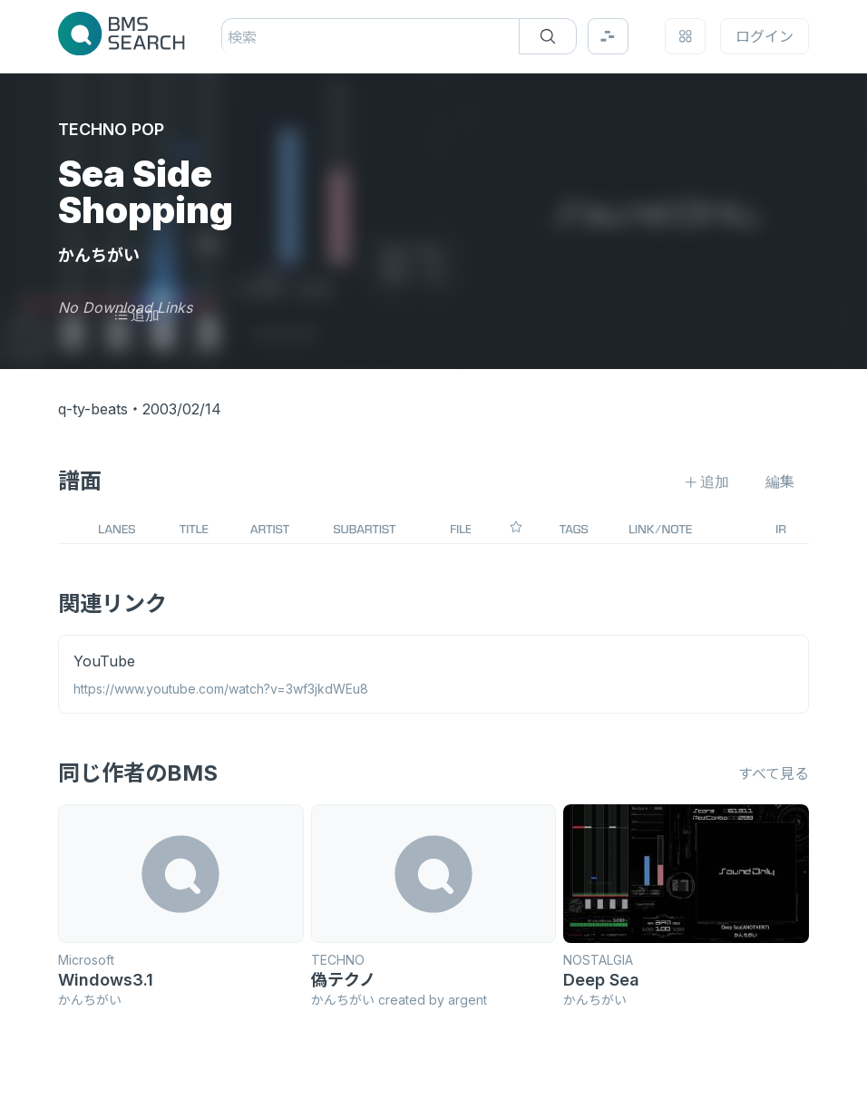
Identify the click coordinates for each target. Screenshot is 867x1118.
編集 (779, 481)
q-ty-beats (93, 409)
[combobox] (230, 37)
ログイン (764, 36)
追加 (136, 315)
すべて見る (773, 773)
